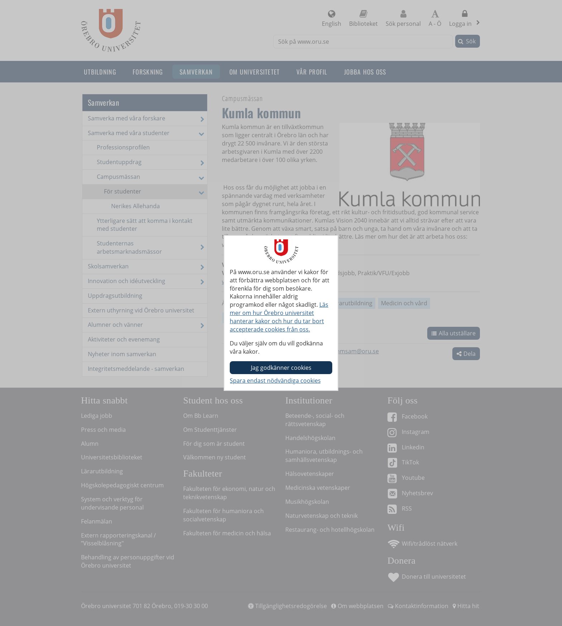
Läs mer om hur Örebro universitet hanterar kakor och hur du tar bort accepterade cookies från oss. (279, 317)
